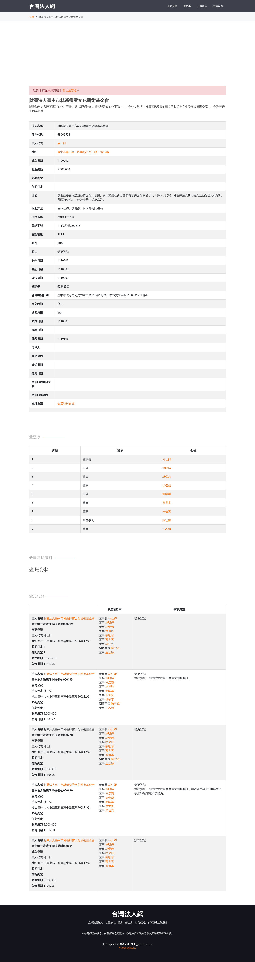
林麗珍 (109, 631)
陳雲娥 (166, 520)
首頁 (31, 17)
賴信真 (166, 511)
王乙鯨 (166, 529)
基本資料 (172, 6)
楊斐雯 (109, 644)
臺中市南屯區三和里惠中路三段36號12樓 (83, 152)
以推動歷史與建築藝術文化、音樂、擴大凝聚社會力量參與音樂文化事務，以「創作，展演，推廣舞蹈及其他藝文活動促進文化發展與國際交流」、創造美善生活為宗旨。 (127, 109)
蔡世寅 (166, 503)
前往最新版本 (71, 90)
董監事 (187, 6)
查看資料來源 (65, 404)
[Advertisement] (127, 57)
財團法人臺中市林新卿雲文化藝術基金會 (69, 618)
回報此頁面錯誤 (127, 947)
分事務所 (202, 6)
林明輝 (166, 468)
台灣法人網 (42, 6)
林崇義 (166, 477)
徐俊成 (166, 485)
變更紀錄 (218, 6)
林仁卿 (61, 143)
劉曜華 (166, 494)
